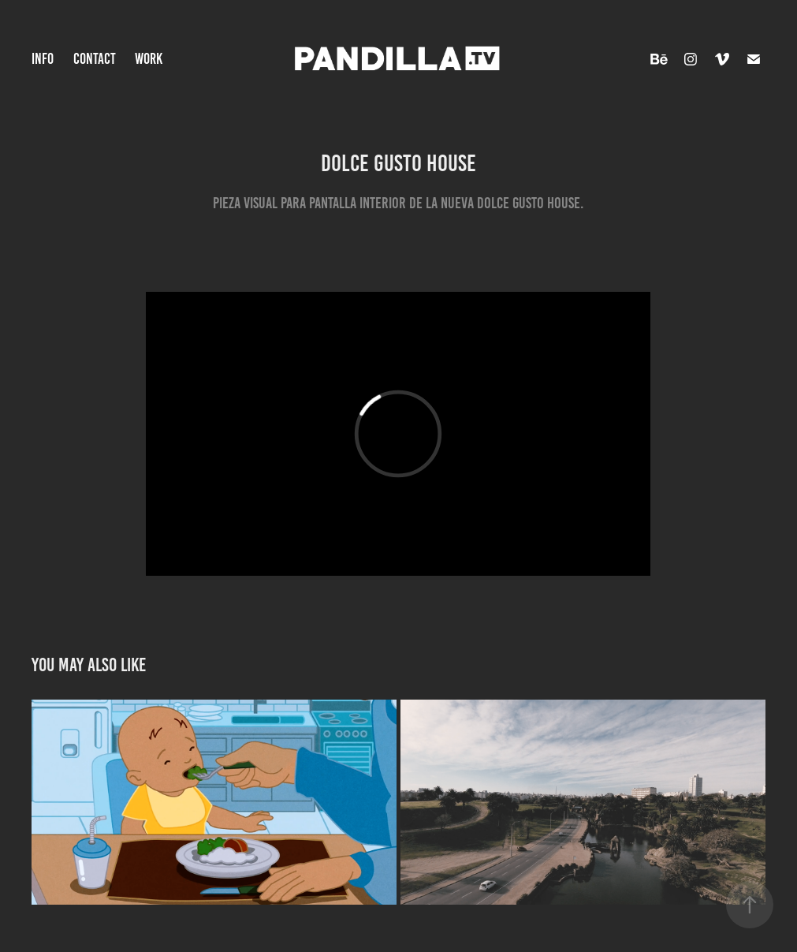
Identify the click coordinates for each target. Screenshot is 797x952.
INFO (43, 58)
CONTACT (94, 58)
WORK (148, 58)
